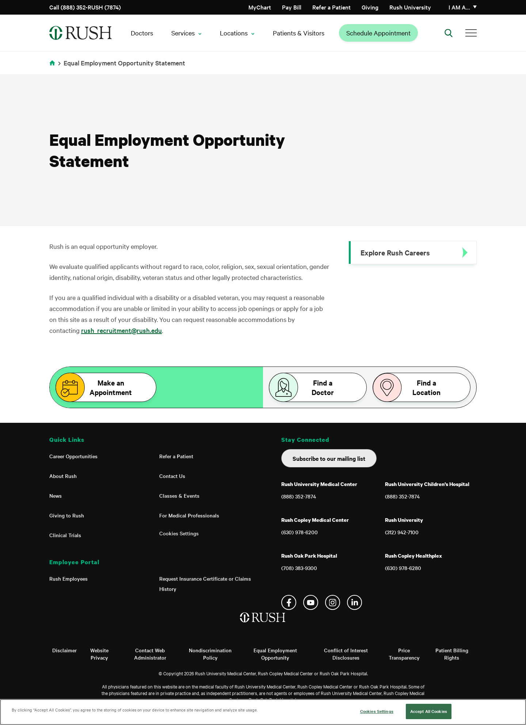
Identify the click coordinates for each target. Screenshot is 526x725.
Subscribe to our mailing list (329, 458)
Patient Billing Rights (451, 653)
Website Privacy (99, 653)
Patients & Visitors (298, 33)
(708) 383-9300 (299, 568)
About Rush (63, 475)
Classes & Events (179, 495)
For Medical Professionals (189, 515)
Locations (234, 33)
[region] (263, 712)
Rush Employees (68, 578)
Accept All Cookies (428, 711)
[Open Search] (448, 33)
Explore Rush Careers (395, 252)
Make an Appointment (110, 387)
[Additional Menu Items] (471, 33)
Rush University (410, 7)
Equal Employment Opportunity (275, 653)
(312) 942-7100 (402, 532)
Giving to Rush (66, 515)
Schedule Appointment (378, 33)
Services (183, 33)
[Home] (263, 625)
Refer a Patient (331, 7)
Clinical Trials (65, 535)
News (55, 495)
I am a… (459, 7)
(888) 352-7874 (298, 496)
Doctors (142, 33)
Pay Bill (291, 7)
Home (53, 67)
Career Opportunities (73, 456)
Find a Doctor (323, 387)
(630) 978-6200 (299, 532)
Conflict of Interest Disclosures (346, 653)
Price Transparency (404, 653)
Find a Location (426, 387)
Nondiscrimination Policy (210, 653)
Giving (370, 7)
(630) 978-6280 (403, 568)
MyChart (259, 7)
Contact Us (172, 475)
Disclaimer (64, 650)
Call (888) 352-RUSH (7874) (85, 7)
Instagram (332, 602)
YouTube (310, 602)
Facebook (288, 602)
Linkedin (354, 602)
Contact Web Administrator (150, 653)
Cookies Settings (179, 533)
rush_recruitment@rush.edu (121, 330)
